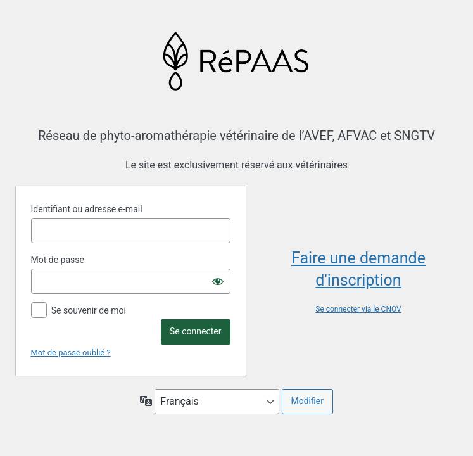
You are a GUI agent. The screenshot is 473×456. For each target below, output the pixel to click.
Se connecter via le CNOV (358, 309)
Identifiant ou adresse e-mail (86, 209)
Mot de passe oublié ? (71, 352)
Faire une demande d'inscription (358, 269)
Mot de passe (57, 260)
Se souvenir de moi (88, 310)
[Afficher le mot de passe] (217, 281)
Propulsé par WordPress (236, 60)
